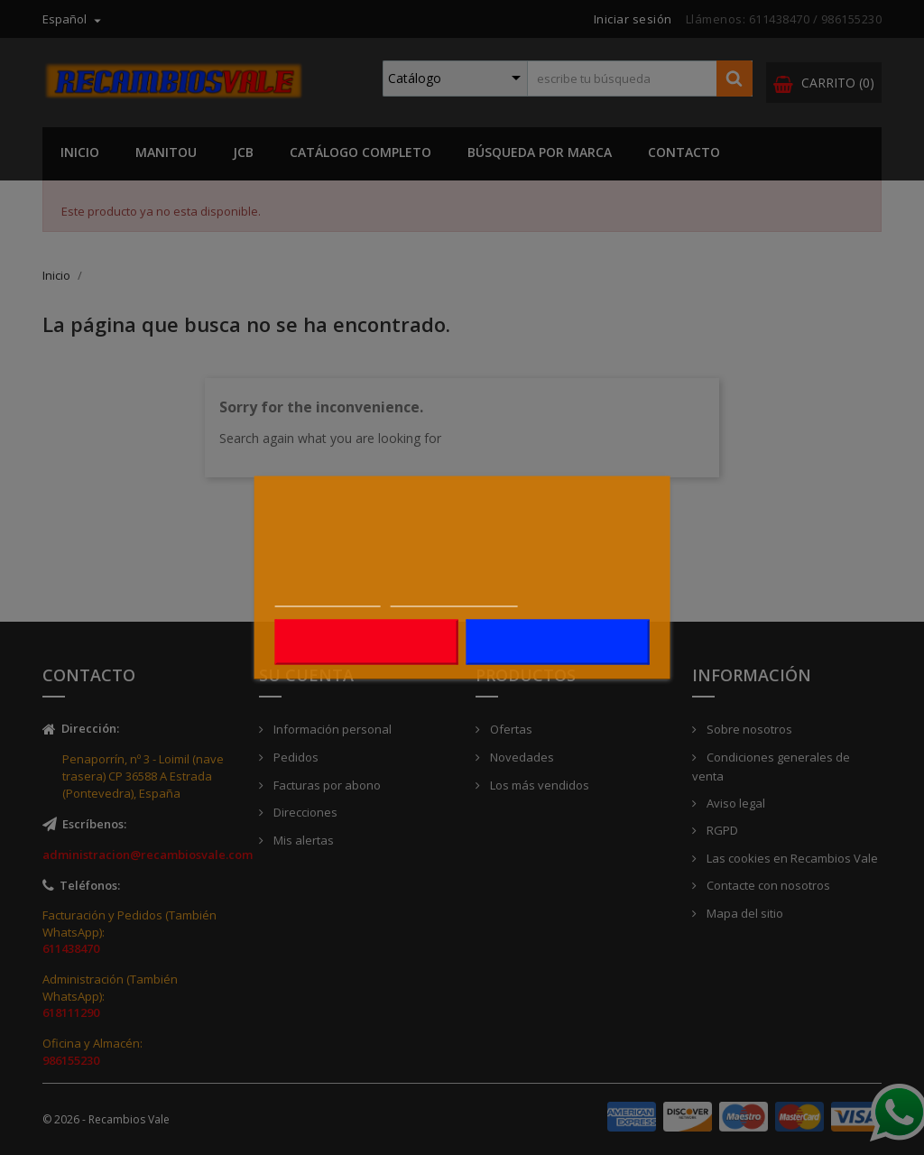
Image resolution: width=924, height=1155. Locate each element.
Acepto (557, 642)
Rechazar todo (366, 642)
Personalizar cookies (454, 597)
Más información (328, 597)
